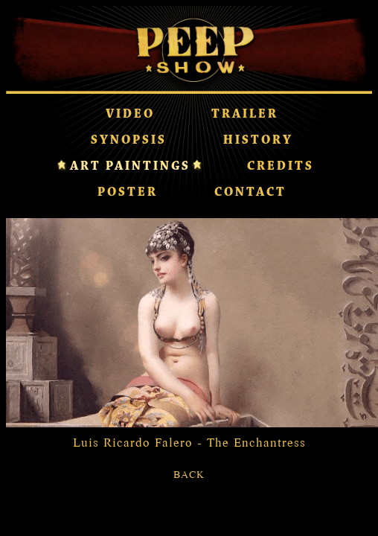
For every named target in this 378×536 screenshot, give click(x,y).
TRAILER (244, 114)
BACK (189, 474)
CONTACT (250, 193)
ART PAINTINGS (130, 166)
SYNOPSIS (129, 140)
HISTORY (258, 140)
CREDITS (280, 166)
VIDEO (130, 114)
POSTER (127, 193)
